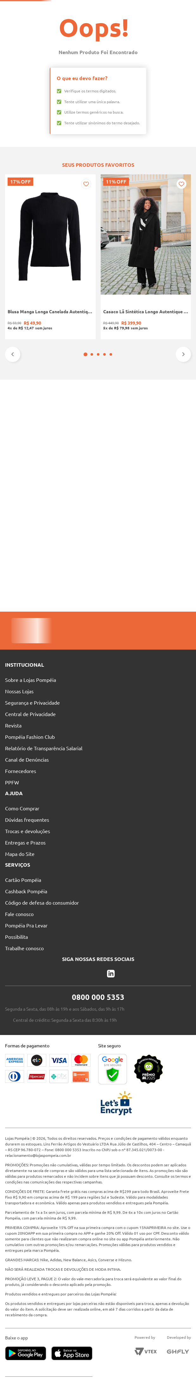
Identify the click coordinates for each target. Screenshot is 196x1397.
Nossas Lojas (119, 8)
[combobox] (102, 19)
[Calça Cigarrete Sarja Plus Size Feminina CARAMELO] (174, 415)
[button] (95, 480)
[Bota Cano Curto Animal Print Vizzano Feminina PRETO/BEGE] (98, 415)
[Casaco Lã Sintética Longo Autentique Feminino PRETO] (60, 415)
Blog (182, 8)
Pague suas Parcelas (78, 8)
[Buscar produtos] (104, 19)
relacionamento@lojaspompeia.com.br (38, 1155)
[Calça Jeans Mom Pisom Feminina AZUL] (136, 415)
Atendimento (154, 8)
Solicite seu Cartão (33, 8)
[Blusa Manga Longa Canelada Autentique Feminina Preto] (21, 415)
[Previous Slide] (12, 480)
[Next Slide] (183, 480)
